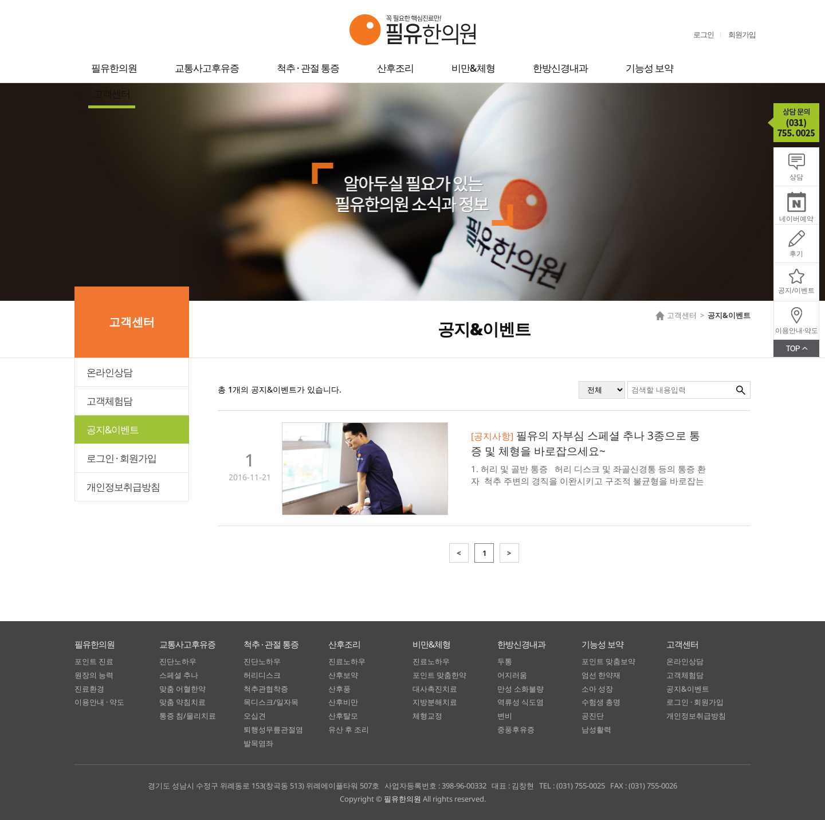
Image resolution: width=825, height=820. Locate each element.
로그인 (703, 34)
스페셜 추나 (178, 675)
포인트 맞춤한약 (439, 675)
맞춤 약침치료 (182, 702)
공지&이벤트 (113, 429)
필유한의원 (114, 67)
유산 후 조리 (348, 729)
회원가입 (742, 34)
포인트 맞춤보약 (608, 661)
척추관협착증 (265, 689)
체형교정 (427, 716)
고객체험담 (109, 400)
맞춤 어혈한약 (182, 689)
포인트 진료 (93, 661)
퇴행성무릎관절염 (273, 729)
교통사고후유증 (207, 67)
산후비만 (343, 702)
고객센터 (111, 93)
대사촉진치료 (434, 689)
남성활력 (596, 729)
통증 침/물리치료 (187, 716)
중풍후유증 (516, 729)
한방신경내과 (560, 67)
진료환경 (89, 689)
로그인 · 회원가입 (121, 458)
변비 (504, 716)
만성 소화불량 (520, 689)
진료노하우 (347, 661)
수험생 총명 (601, 702)
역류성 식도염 (520, 702)
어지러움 (512, 675)
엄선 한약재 (601, 675)
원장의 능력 (93, 675)
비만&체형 (473, 67)
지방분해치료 (434, 702)
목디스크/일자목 (270, 702)
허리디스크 (262, 675)
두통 (504, 661)
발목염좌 (258, 743)
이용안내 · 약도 (99, 702)
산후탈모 (343, 716)
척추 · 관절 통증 (308, 67)
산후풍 (339, 689)
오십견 (254, 716)
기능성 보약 (649, 67)
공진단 (593, 716)
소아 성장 (597, 689)
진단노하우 (178, 661)
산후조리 (395, 67)
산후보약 (343, 675)
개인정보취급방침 (123, 486)
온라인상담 (109, 372)
